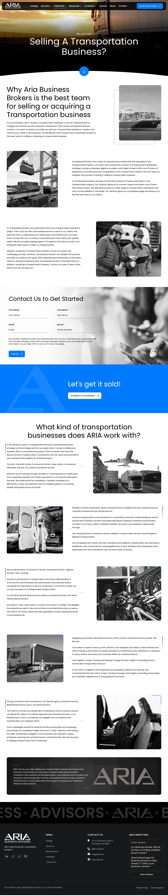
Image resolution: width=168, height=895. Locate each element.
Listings (49, 841)
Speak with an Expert (149, 6)
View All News (146, 874)
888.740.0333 (95, 849)
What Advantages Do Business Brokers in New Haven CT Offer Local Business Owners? (144, 862)
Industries (50, 856)
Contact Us (51, 862)
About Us (50, 846)
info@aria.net (96, 854)
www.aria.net (95, 859)
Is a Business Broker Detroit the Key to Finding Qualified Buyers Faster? (145, 850)
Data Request (157, 887)
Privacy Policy (142, 887)
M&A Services (52, 851)
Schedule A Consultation (85, 395)
